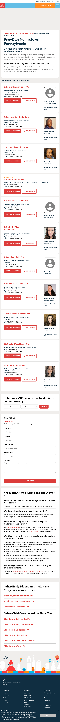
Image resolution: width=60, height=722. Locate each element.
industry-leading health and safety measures (28, 571)
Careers (5, 700)
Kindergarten (47, 705)
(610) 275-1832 (29, 131)
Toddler (46, 698)
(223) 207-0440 (29, 161)
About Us (5, 693)
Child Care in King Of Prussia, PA (19, 624)
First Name (30, 431)
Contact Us (6, 695)
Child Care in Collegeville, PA (17, 619)
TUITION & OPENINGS (13, 100)
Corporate (5, 702)
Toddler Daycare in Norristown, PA (19, 601)
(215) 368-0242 (29, 271)
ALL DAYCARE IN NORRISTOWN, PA (23, 33)
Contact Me (30, 480)
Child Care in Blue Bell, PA (15, 635)
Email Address (30, 447)
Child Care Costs (28, 698)
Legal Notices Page (16, 719)
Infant (45, 695)
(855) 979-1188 (29, 243)
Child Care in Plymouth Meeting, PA (20, 641)
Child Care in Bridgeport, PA (16, 630)
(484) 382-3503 (29, 327)
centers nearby (44, 5)
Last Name (30, 439)
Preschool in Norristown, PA (16, 607)
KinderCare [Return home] (2, 5)
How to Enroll (33, 531)
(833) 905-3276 (29, 191)
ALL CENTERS (8, 33)
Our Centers (6, 698)
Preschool (47, 700)
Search (44, 406)
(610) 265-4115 (29, 100)
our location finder (13, 527)
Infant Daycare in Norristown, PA (18, 596)
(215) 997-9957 (29, 356)
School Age (47, 707)
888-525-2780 (8, 421)
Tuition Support (28, 693)
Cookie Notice (30, 716)
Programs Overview (49, 693)
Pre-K (45, 702)
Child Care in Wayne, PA (14, 646)
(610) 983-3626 (29, 297)
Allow (48, 715)
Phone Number (30, 455)
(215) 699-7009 (29, 214)
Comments (7, 460)
